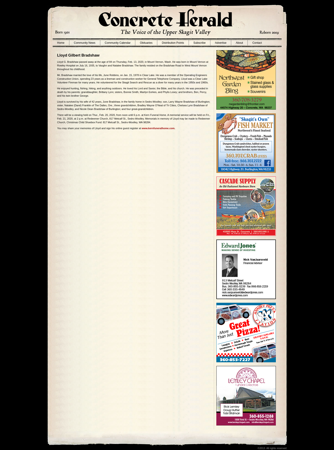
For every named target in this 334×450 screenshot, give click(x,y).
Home (61, 42)
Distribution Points (173, 42)
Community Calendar (118, 42)
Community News (84, 42)
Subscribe (199, 42)
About (239, 42)
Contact (257, 42)
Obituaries (146, 42)
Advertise (220, 42)
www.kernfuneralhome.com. (158, 128)
